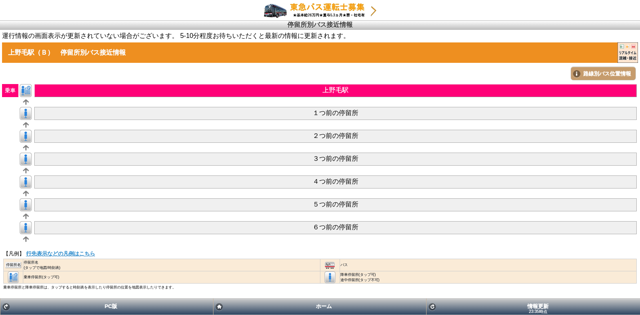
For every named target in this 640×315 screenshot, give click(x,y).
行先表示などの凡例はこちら (60, 254)
